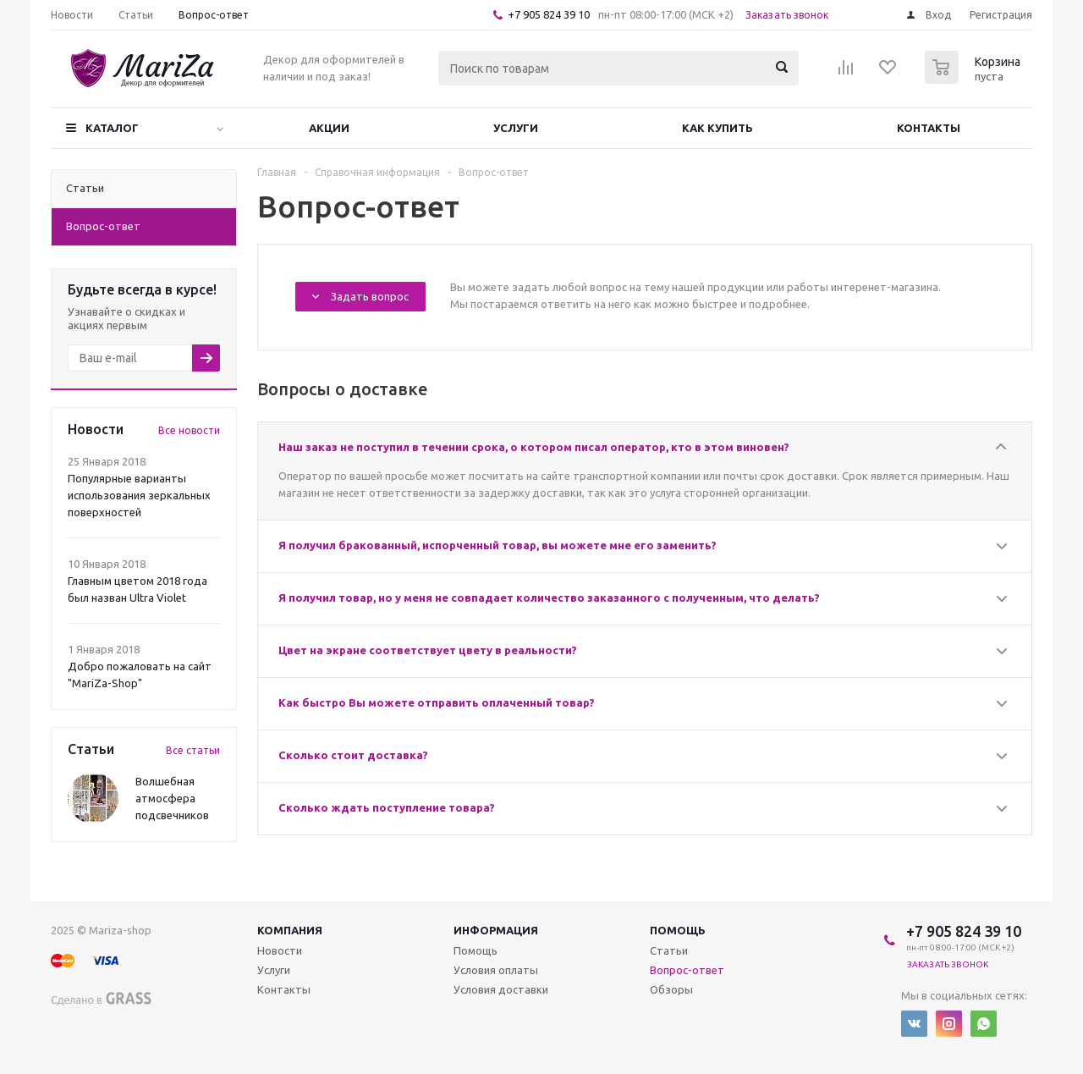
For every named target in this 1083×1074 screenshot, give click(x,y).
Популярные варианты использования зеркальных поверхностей (139, 495)
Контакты (928, 128)
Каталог (112, 128)
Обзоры (671, 989)
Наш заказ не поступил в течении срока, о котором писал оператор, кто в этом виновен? (533, 447)
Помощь (678, 930)
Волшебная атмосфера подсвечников (172, 798)
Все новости (189, 430)
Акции (329, 128)
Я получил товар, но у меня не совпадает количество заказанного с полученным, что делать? (549, 597)
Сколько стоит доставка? (353, 755)
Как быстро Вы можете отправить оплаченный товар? (436, 702)
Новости (279, 950)
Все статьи (193, 750)
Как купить (717, 128)
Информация (496, 930)
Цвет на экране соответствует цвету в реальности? (427, 650)
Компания (289, 930)
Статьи (669, 950)
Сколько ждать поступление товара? (386, 807)
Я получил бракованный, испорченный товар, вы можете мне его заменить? (497, 545)
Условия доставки (501, 989)
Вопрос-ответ (687, 970)
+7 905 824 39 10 (549, 14)
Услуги (515, 128)
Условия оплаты (496, 970)
